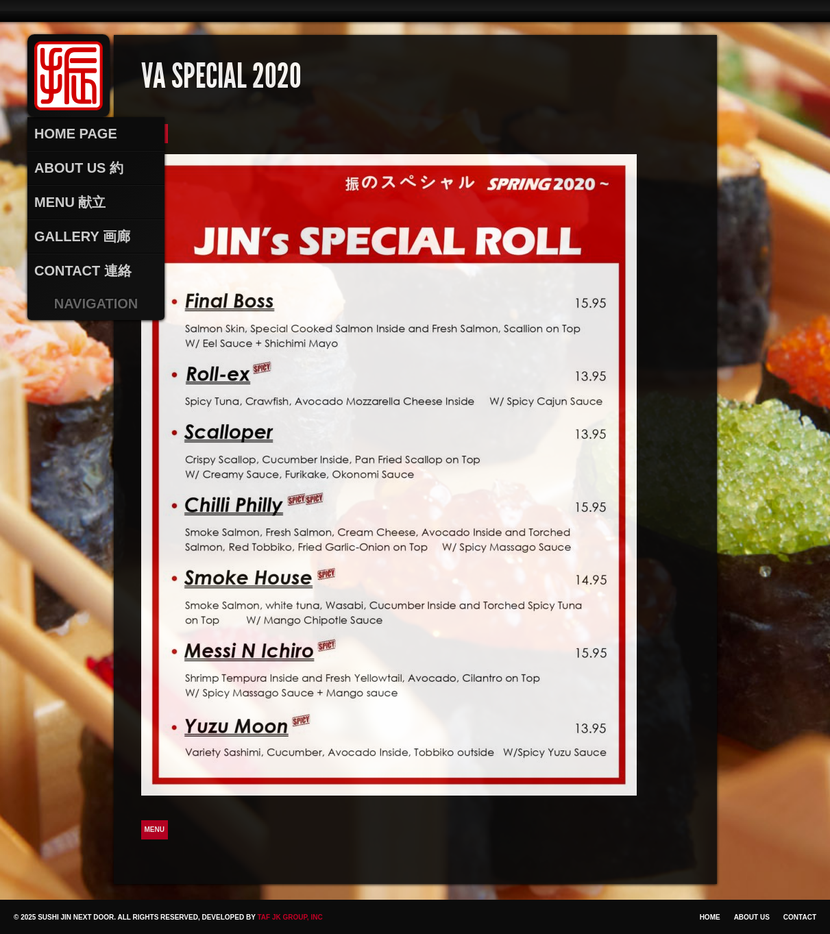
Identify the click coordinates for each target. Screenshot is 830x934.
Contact (799, 917)
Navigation (96, 303)
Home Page (75, 133)
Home (710, 917)
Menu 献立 (70, 202)
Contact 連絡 (83, 270)
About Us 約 (78, 167)
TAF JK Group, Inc (289, 917)
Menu (154, 829)
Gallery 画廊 (82, 236)
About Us (752, 917)
